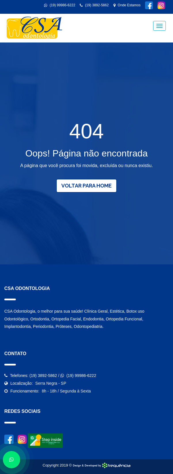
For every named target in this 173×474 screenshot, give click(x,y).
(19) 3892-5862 (94, 5)
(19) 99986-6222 (59, 5)
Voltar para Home (86, 186)
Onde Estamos (127, 5)
